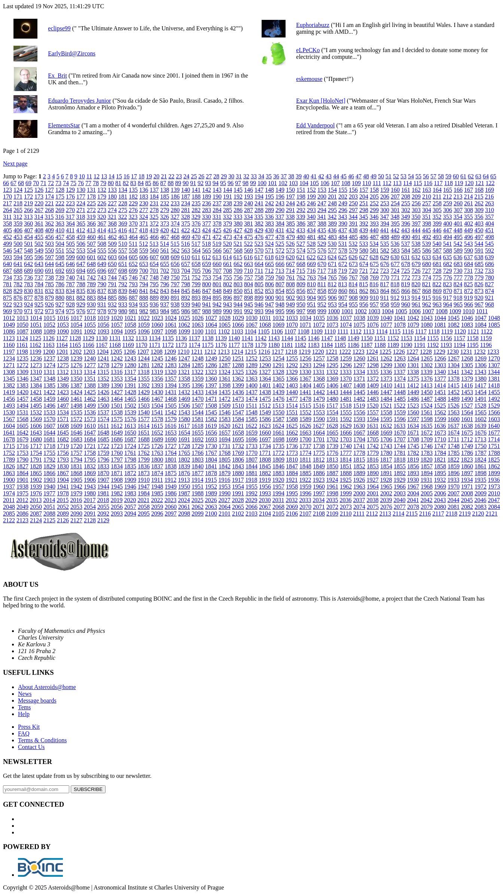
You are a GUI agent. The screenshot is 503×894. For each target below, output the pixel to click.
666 (279, 264)
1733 (251, 446)
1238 (63, 358)
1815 (359, 459)
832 (49, 291)
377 (206, 223)
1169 (128, 345)
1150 (366, 338)
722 (373, 271)
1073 (332, 324)
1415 (453, 385)
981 (133, 311)
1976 (36, 493)
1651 (144, 432)
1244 (144, 358)
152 (311, 190)
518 (206, 244)
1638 (467, 426)
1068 (265, 324)
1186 (353, 345)
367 (101, 223)
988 (206, 311)
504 (59, 244)
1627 (318, 426)
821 (426, 284)
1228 (426, 351)
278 (154, 210)
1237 (49, 358)
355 (468, 217)
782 (17, 284)
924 (28, 304)
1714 (494, 439)
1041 (400, 318)
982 (143, 311)
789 (91, 284)
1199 (35, 351)
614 (227, 257)
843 (164, 291)
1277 (90, 365)
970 (17, 311)
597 (49, 257)
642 (28, 264)
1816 (372, 459)
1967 (413, 486)
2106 (292, 513)
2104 (265, 513)
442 (394, 230)
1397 (211, 385)
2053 (76, 507)
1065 (225, 324)
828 (7, 291)
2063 (211, 507)
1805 (225, 459)
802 (227, 284)
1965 (386, 486)
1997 (319, 493)
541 (447, 244)
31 (239, 176)
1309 (22, 372)
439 (363, 230)
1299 (386, 365)
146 (248, 190)
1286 (211, 365)
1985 (157, 493)
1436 (238, 392)
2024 (184, 500)
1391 (130, 385)
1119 (447, 331)
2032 (292, 500)
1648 (103, 432)
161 (405, 190)
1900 (9, 480)
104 (303, 183)
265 (17, 210)
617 (258, 257)
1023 (157, 318)
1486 (413, 399)
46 (351, 176)
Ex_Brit (57, 75)
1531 (22, 412)
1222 (345, 351)
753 (206, 277)
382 (258, 223)
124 (17, 190)
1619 (211, 426)
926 (49, 304)
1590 (319, 419)
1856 (413, 466)
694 (80, 271)
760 (279, 277)
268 (49, 210)
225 (91, 203)
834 (70, 291)
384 (279, 223)
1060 (157, 324)
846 (196, 291)
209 (416, 196)
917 (447, 298)
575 (311, 250)
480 (300, 237)
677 (395, 264)
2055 (103, 507)
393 (374, 223)
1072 (319, 324)
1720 (76, 446)
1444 (346, 392)
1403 (292, 385)
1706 (386, 439)
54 (411, 176)
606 (143, 257)
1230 (453, 351)
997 (300, 311)
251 (363, 203)
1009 (455, 311)
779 (479, 277)
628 (373, 257)
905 (321, 298)
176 (70, 196)
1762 (144, 453)
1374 (400, 378)
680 (426, 264)
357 (489, 217)
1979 (76, 493)
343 (342, 217)
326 (164, 217)
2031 (278, 500)
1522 (399, 405)
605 (133, 257)
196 (279, 196)
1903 (49, 480)
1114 (382, 331)
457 (59, 237)
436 (331, 230)
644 (49, 264)
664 (258, 264)
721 (363, 271)
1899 (494, 473)
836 (91, 291)
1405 (319, 385)
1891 (386, 473)
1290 (265, 365)
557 (122, 250)
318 (80, 217)
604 (122, 257)
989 (217, 311)
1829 (49, 466)
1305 (467, 365)
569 (248, 250)
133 (112, 190)
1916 (224, 480)
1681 (49, 439)
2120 (478, 513)
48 (366, 176)
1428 (130, 392)
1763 (157, 453)
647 (80, 264)
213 (457, 196)
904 (311, 298)
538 (415, 244)
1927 (372, 480)
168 (479, 190)
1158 (472, 338)
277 (143, 210)
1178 (247, 345)
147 (258, 190)
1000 (334, 311)
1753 (22, 453)
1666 (346, 432)
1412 (413, 385)
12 (97, 176)
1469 (184, 399)
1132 (128, 338)
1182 (300, 345)
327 (174, 217)
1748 (454, 446)
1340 (440, 372)
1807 (251, 459)
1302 (427, 365)
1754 (36, 453)
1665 (332, 432)
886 (122, 298)
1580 (184, 419)
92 (201, 183)
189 (206, 196)
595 (28, 257)
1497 (63, 405)
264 (7, 210)
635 (447, 257)
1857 (427, 466)
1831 (76, 466)
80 (111, 183)
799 (196, 284)
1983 (130, 493)
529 (321, 244)
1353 (117, 378)
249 (342, 203)
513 (153, 244)
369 (122, 223)
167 (468, 190)
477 (269, 237)
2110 (345, 513)
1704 (359, 439)
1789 (9, 459)
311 (7, 217)
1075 (359, 324)
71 (43, 183)
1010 (469, 311)
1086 (9, 331)
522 (248, 244)
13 (104, 176)
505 (70, 244)
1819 (413, 459)
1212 (210, 351)
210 (426, 196)
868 (426, 291)
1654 (184, 432)
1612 (116, 426)
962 (426, 304)
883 (91, 298)
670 (321, 264)
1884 (292, 473)
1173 (181, 345)
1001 (347, 311)
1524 (426, 405)
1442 (319, 392)
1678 (9, 439)
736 (28, 277)
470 (196, 237)
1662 (292, 432)
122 (489, 183)
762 (300, 277)
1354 (130, 378)
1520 (372, 405)
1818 (399, 459)
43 (329, 176)
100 (261, 183)
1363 (251, 378)
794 (143, 284)
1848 (305, 466)
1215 (251, 351)
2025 (197, 500)
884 (101, 298)
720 (352, 271)
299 (374, 210)
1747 (440, 446)
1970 (454, 486)
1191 (420, 345)
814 (352, 284)
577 (332, 250)
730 (457, 271)
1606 (36, 426)
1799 (144, 459)
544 (478, 244)
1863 (9, 473)
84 (141, 183)
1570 (49, 419)
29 (224, 176)
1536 (90, 412)
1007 (428, 311)
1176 (221, 345)
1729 (198, 446)
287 (248, 210)
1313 (76, 372)
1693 (211, 439)
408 (38, 230)
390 (342, 223)
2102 (238, 513)
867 (416, 291)
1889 (359, 473)
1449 (413, 392)
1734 (265, 446)
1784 (440, 453)
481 (311, 237)
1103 (237, 331)
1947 (144, 486)
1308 (9, 372)
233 (175, 203)
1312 (62, 372)
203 (353, 196)
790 (101, 284)
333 (237, 217)
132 (101, 190)
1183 (313, 345)
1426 (103, 392)
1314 (89, 372)
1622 (251, 426)
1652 (157, 432)
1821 (440, 459)
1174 (194, 345)
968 (489, 304)
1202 (76, 351)
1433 (198, 392)
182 (133, 196)
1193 (446, 345)
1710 (440, 439)
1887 (332, 473)
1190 (406, 345)
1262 (386, 358)
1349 (63, 378)
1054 (76, 324)
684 (468, 264)
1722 (103, 446)
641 (17, 264)
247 (321, 203)
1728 (184, 446)
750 (175, 277)
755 (227, 277)
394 (384, 223)
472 (217, 237)
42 (321, 176)
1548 (251, 412)
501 (28, 244)
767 (353, 277)
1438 (265, 392)
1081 (440, 324)
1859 (454, 466)
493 (437, 237)
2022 (157, 500)
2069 (292, 507)
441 (384, 230)
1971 (467, 486)
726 (415, 271)
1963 (359, 486)
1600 (454, 419)
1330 (305, 372)
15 (119, 176)
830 (28, 291)
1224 (372, 351)
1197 (9, 351)
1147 (327, 338)
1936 (494, 480)
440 (373, 230)
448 (457, 230)
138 (164, 190)
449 (468, 230)
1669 (386, 432)
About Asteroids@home (47, 687)
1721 (90, 446)
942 (217, 304)
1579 (171, 419)
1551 (292, 412)
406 (17, 230)
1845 (265, 466)
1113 (369, 331)
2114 (398, 513)
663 (248, 264)
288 (258, 210)
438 (352, 230)
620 (290, 257)
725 (405, 271)
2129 (103, 520)
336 (269, 217)
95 (223, 183)
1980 (90, 493)
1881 (251, 473)
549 (38, 250)
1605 (22, 426)
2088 (49, 513)
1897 (467, 473)
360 (28, 223)
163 (426, 190)
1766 (198, 453)
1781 (400, 453)
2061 (184, 507)
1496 (49, 405)
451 (489, 230)
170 (7, 196)
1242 (117, 358)
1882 (265, 473)
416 (122, 230)
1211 (196, 351)
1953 (225, 486)
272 (91, 210)
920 (478, 298)
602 (101, 257)
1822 (453, 459)
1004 (388, 311)
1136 (181, 338)
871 (458, 291)
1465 (130, 399)
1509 (225, 405)
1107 (290, 331)
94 (216, 183)
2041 (413, 500)
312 (17, 217)
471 (206, 237)
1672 (427, 432)
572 (279, 250)
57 (433, 176)
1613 (130, 426)
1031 (265, 318)
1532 (36, 412)
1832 (90, 466)
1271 (9, 365)
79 (103, 183)
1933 (453, 480)
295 (332, 210)
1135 (168, 338)
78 (96, 183)
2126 (63, 520)
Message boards (37, 700)
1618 (197, 426)
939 (185, 304)
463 (122, 237)
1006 (415, 311)
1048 (494, 318)
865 (395, 291)
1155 (433, 338)
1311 (49, 372)
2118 (451, 513)
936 (154, 304)
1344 (494, 372)
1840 (198, 466)
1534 (63, 412)
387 (311, 223)
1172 (168, 345)
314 (38, 217)
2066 (251, 507)
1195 (472, 345)
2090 (76, 513)
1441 (305, 392)
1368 (319, 378)
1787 (481, 453)
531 (342, 244)
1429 (144, 392)
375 (185, 223)
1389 (103, 385)
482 (321, 237)
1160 (9, 345)
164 (437, 190)
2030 (265, 500)
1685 (103, 439)
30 (231, 176)
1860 (467, 466)
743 (101, 277)
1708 (413, 439)
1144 (287, 338)
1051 (36, 324)
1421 (36, 392)
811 (321, 284)
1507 (198, 405)
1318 (143, 372)
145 (238, 190)
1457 (22, 399)
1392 (144, 385)
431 (279, 230)
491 (416, 237)
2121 (491, 513)
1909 (130, 480)
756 (238, 277)
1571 (63, 419)
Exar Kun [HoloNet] (320, 100)
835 (80, 291)
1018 (90, 318)
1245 (157, 358)
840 (133, 291)
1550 (278, 412)
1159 (486, 338)
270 (70, 210)
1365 (278, 378)
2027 (224, 500)
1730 (211, 446)
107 (335, 183)
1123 (9, 338)
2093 (117, 513)
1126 (48, 338)
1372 (373, 378)
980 (122, 311)
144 (227, 190)
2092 (103, 513)
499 (7, 244)
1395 (184, 385)
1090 (63, 331)
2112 (372, 513)
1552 (305, 412)
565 (206, 250)
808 (290, 284)
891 (175, 298)
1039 (373, 318)
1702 (332, 439)
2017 (89, 500)
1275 (63, 365)
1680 (36, 439)
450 (478, 230)
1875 (171, 473)
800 (206, 284)
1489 (454, 399)
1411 (399, 385)
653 (143, 264)
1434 (211, 392)
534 (373, 244)
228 (122, 203)
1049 (9, 324)
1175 (207, 345)
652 (133, 264)
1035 (319, 318)
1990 (225, 493)
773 (416, 277)
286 (238, 210)
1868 (76, 473)
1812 (318, 459)
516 (185, 244)
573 (290, 250)
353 (447, 217)
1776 (332, 453)
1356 (157, 378)
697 (112, 271)
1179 (260, 345)
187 (185, 196)
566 (217, 250)
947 (269, 304)
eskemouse (309, 79)
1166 (88, 345)
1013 (22, 318)
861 (353, 291)
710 (248, 271)
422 (185, 230)
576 (321, 250)
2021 (143, 500)
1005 (401, 311)
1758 (90, 453)
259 (447, 203)
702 (164, 271)
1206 (129, 351)
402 (468, 223)
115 (417, 183)
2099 (198, 513)
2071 (319, 507)
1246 (171, 358)
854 (279, 291)
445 (426, 230)
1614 (143, 426)
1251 (238, 358)
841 (143, 291)
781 (7, 284)
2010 (494, 493)
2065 (238, 507)
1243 (130, 358)
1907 (103, 480)
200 (321, 196)
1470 (198, 399)
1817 (386, 459)
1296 (346, 365)
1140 (234, 338)
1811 (305, 459)
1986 (171, 493)
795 (154, 284)
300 (384, 210)
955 (353, 304)
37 (284, 176)
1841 (211, 466)
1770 (251, 453)
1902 (36, 480)
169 (489, 190)
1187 (366, 345)
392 (363, 223)
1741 (359, 446)
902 (290, 298)
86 (156, 183)
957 (374, 304)
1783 (427, 453)
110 (366, 183)
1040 (386, 318)
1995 (292, 493)
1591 (332, 419)
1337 (399, 372)
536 (394, 244)
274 (112, 210)
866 (405, 291)
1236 (36, 358)
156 (353, 190)
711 (258, 271)
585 (416, 250)
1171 (154, 345)
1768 (225, 453)
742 (91, 277)
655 (164, 264)
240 (248, 203)
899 (258, 298)
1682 (63, 439)
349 (405, 217)
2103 (251, 513)
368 (112, 223)
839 (122, 291)
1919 (265, 480)
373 (164, 223)
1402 (278, 385)
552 (70, 250)
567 (227, 250)
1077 (386, 324)
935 (143, 304)
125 (28, 190)
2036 (345, 500)
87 (163, 183)
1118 (434, 331)
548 (28, 250)
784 (38, 284)
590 (468, 250)
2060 (171, 507)
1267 (454, 358)
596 (38, 257)
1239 (76, 358)
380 (238, 223)
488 (384, 237)
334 (248, 217)
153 (321, 190)
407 (28, 230)
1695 (238, 439)
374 (175, 223)
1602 (481, 419)
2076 (386, 507)
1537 (103, 412)
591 (479, 250)
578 (342, 250)
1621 (238, 426)
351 (426, 217)
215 (478, 196)
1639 (480, 426)
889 (154, 298)
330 (206, 217)
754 (217, 277)
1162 (35, 345)
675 (374, 264)
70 (36, 183)
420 (164, 230)
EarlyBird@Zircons (71, 53)
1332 (332, 372)
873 (479, 291)
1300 (400, 365)
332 (227, 217)
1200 (49, 351)
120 (468, 183)
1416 (467, 385)
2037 (359, 500)
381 (248, 223)
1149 (353, 338)
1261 (373, 358)
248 (332, 203)
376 (196, 223)
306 (447, 210)
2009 (481, 493)
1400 (251, 385)
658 (196, 264)
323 (132, 217)
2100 (211, 513)
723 (384, 271)
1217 (278, 351)
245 (300, 203)
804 (248, 284)
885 (112, 298)
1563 (454, 412)
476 (258, 237)
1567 (9, 419)
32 (246, 176)
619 (279, 257)
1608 (63, 426)
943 (227, 304)
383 (269, 223)
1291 (278, 365)
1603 (494, 419)
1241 (103, 358)
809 (300, 284)
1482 (359, 399)
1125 (35, 338)
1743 (386, 446)
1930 (413, 480)
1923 (318, 480)
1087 (22, 331)
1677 (494, 432)
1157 (459, 338)
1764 (171, 453)
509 (112, 244)
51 (388, 176)
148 (269, 190)
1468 (171, 399)
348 (394, 217)
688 (17, 271)
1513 (278, 405)
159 (384, 190)
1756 (63, 453)
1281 (144, 365)
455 (38, 237)
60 (456, 176)
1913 (184, 480)
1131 (115, 338)
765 (332, 277)
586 (426, 250)
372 (154, 223)
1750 (481, 446)
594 (17, 257)
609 (175, 257)
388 (321, 223)
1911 (157, 480)
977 (91, 311)
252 (374, 203)
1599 (440, 419)
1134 (154, 338)
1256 (305, 358)
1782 (413, 453)
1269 (481, 358)
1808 (265, 459)
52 (396, 176)
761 (290, 277)
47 (359, 176)
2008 (467, 493)
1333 (345, 372)
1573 (90, 419)
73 (58, 183)
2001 (373, 493)
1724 (130, 446)
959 (395, 304)
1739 (332, 446)
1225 (385, 351)
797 (175, 284)
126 (38, 190)
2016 (76, 500)
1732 (238, 446)
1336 (386, 372)
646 (70, 264)
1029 (238, 318)
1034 (305, 318)
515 (174, 244)
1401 (265, 385)
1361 (225, 378)
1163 (48, 345)
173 (38, 196)
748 (154, 277)
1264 (413, 358)
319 (90, 217)
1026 (198, 318)
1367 (305, 378)
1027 (211, 318)
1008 (442, 311)
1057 (117, 324)
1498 (76, 405)
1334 (359, 372)
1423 (63, 392)
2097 (171, 513)
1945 (117, 486)
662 (238, 264)
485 (353, 237)
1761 (130, 453)
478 (279, 237)
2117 (438, 513)
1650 (130, 432)
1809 (278, 459)
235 (196, 203)
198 (300, 196)
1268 (467, 358)
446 (436, 230)
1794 (76, 459)
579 (353, 250)
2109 (332, 513)
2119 (464, 513)
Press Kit (29, 727)
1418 (494, 385)
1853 (373, 466)
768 (363, 277)
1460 (63, 399)
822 (436, 284)
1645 (63, 432)
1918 (251, 480)
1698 (278, 439)
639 (489, 257)
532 (352, 244)
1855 (400, 466)
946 (258, 304)
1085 (494, 324)
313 (28, 217)
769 (374, 277)
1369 (332, 378)
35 (269, 176)
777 (458, 277)
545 (489, 244)
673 (353, 264)
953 (332, 304)
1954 (238, 486)
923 (17, 304)
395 (395, 223)
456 (49, 237)
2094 (130, 513)
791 (112, 284)
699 (133, 271)
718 (331, 271)
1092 (90, 331)
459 (80, 237)
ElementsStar (64, 125)
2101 (225, 513)
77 (88, 183)
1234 (9, 358)
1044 (440, 318)
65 (493, 176)
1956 (265, 486)
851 (248, 291)
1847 (292, 466)
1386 (63, 385)
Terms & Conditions (42, 740)
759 (269, 277)
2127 (76, 520)
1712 (467, 439)
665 (269, 264)
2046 (480, 500)
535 (384, 244)
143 (217, 190)
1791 (36, 459)
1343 (480, 372)
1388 (90, 385)
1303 (440, 365)
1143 (274, 338)
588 (447, 250)
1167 (101, 345)
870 (447, 291)
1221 (332, 351)
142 (206, 190)
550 (49, 250)
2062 (198, 507)
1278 (103, 365)
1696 (251, 439)
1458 (36, 399)
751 (185, 277)
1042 (413, 318)
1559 (400, 412)
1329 (292, 372)
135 (133, 190)
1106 (277, 331)
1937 (9, 486)
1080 (427, 324)
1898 (481, 473)
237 (217, 203)
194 (258, 196)
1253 (265, 358)
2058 (144, 507)
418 (143, 230)
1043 (427, 318)
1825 (494, 459)
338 (290, 217)
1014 (36, 318)
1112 (356, 331)
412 (80, 230)
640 (7, 264)
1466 (144, 399)
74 (66, 183)
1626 (305, 426)
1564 (467, 412)
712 (269, 271)
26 (201, 176)
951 (311, 304)
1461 (76, 399)
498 (489, 237)
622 (311, 257)
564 (196, 250)
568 (238, 250)
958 (384, 304)
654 (154, 264)
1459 (49, 399)
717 (321, 271)
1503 (144, 405)
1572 (76, 419)
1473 (238, 399)
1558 (386, 412)
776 (447, 277)
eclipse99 (59, 28)
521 (237, 244)
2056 (117, 507)
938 (175, 304)
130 (80, 190)
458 (70, 237)
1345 (9, 378)
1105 (263, 331)
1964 (373, 486)
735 (17, 277)
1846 (278, 466)
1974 (9, 493)
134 (122, 190)
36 (276, 176)
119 (458, 183)
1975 (22, 493)
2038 (372, 500)
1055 (90, 324)
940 (196, 304)
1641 (9, 432)
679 (416, 264)
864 (384, 291)
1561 (427, 412)
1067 (251, 324)
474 (238, 237)
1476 (278, 399)
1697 (265, 439)
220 (38, 203)
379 (227, 223)
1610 (90, 426)
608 (164, 257)
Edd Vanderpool (315, 125)
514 (164, 244)
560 (154, 250)
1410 (386, 385)
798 (185, 284)
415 (111, 230)
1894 (427, 473)
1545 (211, 412)
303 (416, 210)
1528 (480, 405)
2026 (211, 500)
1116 (408, 331)
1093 (103, 331)
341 (321, 217)
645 (59, 264)
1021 (130, 318)
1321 (184, 372)
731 (468, 271)
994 (269, 311)
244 (290, 203)
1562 (440, 412)
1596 (400, 419)
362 (49, 223)
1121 (473, 331)
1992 (251, 493)
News (24, 694)
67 (13, 183)
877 (28, 298)
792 (122, 284)
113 (397, 183)
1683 (76, 439)
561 (164, 250)
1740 (346, 446)
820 (415, 284)
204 (363, 196)
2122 (9, 520)
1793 (63, 459)
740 (70, 277)
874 (489, 291)
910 (374, 298)
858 (321, 291)
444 (415, 230)
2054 (90, 507)
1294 (319, 365)
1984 (144, 493)
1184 (327, 345)
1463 (103, 399)
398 (426, 223)
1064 (211, 324)
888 (143, 298)
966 (468, 304)
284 (217, 210)
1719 (63, 446)
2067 (265, 507)
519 (216, 244)
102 (282, 183)
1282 (157, 365)
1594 (373, 419)
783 (28, 284)
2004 (413, 493)
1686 (117, 439)
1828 (36, 466)
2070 (305, 507)
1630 (359, 426)
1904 (63, 480)
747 (143, 277)
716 (311, 271)
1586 (265, 419)
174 (49, 196)
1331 (318, 372)
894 (206, 298)
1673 (440, 432)
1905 (76, 480)
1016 (63, 318)
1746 (427, 446)
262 (479, 203)
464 (133, 237)
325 (153, 217)
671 (332, 264)
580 (363, 250)
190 (217, 196)
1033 (292, 318)
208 (405, 196)
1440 (292, 392)
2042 (426, 500)
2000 (359, 493)
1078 (400, 324)
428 (248, 230)
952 (321, 304)
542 (457, 244)
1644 (49, 432)
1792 (49, 459)
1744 (400, 446)
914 (415, 298)
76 (81, 183)
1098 (171, 331)
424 (206, 230)
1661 (278, 432)
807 (279, 284)
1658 (238, 432)
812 (331, 284)
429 (258, 230)
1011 (482, 311)
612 (206, 257)
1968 (427, 486)
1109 (317, 331)
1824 (480, 459)
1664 (319, 432)
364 (70, 223)
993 (258, 311)
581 (374, 250)
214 (468, 196)
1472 (225, 399)
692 (59, 271)
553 (80, 250)
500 (17, 244)
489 (395, 237)
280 (175, 210)
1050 (22, 324)
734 (7, 277)
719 (342, 271)
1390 (117, 385)
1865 (36, 473)
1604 (9, 426)
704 (185, 271)
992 (248, 311)
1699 (292, 439)
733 (489, 271)
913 (405, 298)
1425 (90, 392)
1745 (413, 446)
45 (344, 176)
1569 (36, 419)
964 (447, 304)
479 (290, 237)
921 (489, 298)
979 (112, 311)
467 (164, 237)
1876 (184, 473)
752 (196, 277)
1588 (292, 419)
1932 (440, 480)
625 (342, 257)
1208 (156, 351)
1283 (171, 365)
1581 (198, 419)
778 (468, 277)
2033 (305, 500)
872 (468, 291)
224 (80, 203)
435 (321, 230)
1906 (90, 480)
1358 (184, 378)
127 (49, 190)
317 (69, 217)
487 (374, 237)
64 (486, 176)
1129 (88, 338)
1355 (144, 378)
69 (28, 183)
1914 (197, 480)
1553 (319, 412)
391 (353, 223)
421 (174, 230)
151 (300, 190)
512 (143, 244)
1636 (440, 426)
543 (468, 244)
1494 (22, 405)
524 (269, 244)
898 (248, 298)
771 (395, 277)
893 (196, 298)
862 (363, 291)
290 (279, 210)
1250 (225, 358)
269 (59, 210)
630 (394, 257)
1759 (103, 453)
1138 (207, 338)
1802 (184, 459)
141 (196, 190)
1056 (103, 324)
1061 (171, 324)
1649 (117, 432)
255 (405, 203)
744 (112, 277)
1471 (211, 399)
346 (373, 217)
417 (132, 230)
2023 (170, 500)
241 (258, 203)
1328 (278, 372)
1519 (359, 405)
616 (248, 257)
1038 (359, 318)
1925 (345, 480)
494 (447, 237)
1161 (22, 345)
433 (300, 230)
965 (458, 304)
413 (90, 230)
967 (479, 304)
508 (101, 244)
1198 (22, 351)
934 (133, 304)
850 (238, 291)
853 (269, 291)
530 (331, 244)
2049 (22, 507)
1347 (36, 378)
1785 (454, 453)
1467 (157, 399)
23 (179, 176)
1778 (359, 453)
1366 (292, 378)
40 (306, 176)
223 (70, 203)
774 (426, 277)
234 (185, 203)
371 (143, 223)
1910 (144, 480)
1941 (63, 486)
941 (206, 304)
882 (80, 298)
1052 (49, 324)
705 (196, 271)
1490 (467, 399)
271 (80, 210)
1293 (305, 365)
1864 (22, 473)
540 (436, 244)
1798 (130, 459)
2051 (49, 507)
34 (261, 176)
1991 (238, 493)
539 (426, 244)
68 (21, 183)
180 (112, 196)
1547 (238, 412)
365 (80, 223)
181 (122, 196)
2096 (157, 513)
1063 (198, 324)
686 (489, 264)
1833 (103, 466)
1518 (345, 405)
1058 (130, 324)
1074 (346, 324)
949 (290, 304)
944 (238, 304)
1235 (22, 358)
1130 (101, 338)
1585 (251, 419)
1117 (421, 331)
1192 (433, 345)
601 (91, 257)
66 (6, 183)
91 (193, 183)
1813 (332, 459)
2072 (332, 507)
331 (216, 217)
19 (149, 176)
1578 (157, 419)
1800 (157, 459)
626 (352, 257)
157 (363, 190)
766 (342, 277)
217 (7, 203)
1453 (467, 392)
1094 (117, 331)
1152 (393, 338)
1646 (76, 432)
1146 (313, 338)
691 (49, 271)
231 (154, 203)
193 (248, 196)
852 (258, 291)
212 (447, 196)
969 (7, 311)
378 (217, 223)
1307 (494, 365)
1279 (117, 365)
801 (217, 284)
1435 (225, 392)
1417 (480, 385)
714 (290, 271)
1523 (413, 405)
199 (311, 196)
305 (437, 210)
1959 (305, 486)
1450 (427, 392)
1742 (373, 446)
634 (436, 257)
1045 (454, 318)
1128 (75, 338)
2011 (9, 500)
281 (185, 210)
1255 (292, 358)
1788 (494, 453)
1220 (318, 351)
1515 (305, 405)
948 (279, 304)
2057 (130, 507)
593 (7, 257)
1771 (265, 453)
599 (70, 257)
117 (438, 183)
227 (112, 203)
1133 (141, 338)
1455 (494, 392)
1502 (130, 405)
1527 (467, 405)
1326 (251, 372)
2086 (22, 513)
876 (17, 298)
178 (91, 196)
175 (59, 196)
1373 (386, 378)
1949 (171, 486)
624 (331, 257)
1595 (386, 419)
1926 (359, 480)
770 (384, 277)
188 (196, 196)
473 (227, 237)
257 (426, 203)
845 (185, 291)
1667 (359, 432)
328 (185, 217)
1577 (144, 419)
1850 (332, 466)
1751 (494, 446)
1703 (346, 439)
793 (133, 284)
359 (17, 223)
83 (133, 183)
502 (38, 244)
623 (321, 257)
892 (185, 298)
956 (363, 304)
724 (394, 271)
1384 (36, 385)
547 (17, 250)
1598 (427, 419)
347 (384, 217)
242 (269, 203)
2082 (467, 507)
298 (363, 210)
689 (28, 271)
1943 (90, 486)
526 (290, 244)
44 (336, 176)
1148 (340, 338)
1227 (412, 351)
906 (332, 298)
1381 (494, 378)
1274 (49, 365)
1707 (400, 439)
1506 (184, 405)
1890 (373, 473)
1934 (467, 480)
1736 (292, 446)
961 (416, 304)
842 (154, 291)
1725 (144, 446)
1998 (332, 493)
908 (353, 298)
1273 (36, 365)
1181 (287, 345)
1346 (22, 378)
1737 (305, 446)
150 (290, 190)
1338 (413, 372)
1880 (238, 473)
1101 (210, 331)
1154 (420, 338)
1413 (426, 385)
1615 (157, 426)
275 (122, 210)
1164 (62, 345)
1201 (62, 351)
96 (231, 183)
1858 (440, 466)
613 (216, 257)
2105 (278, 513)
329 (195, 217)
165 (447, 190)
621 (300, 257)
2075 (373, 507)
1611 (103, 426)
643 (38, 264)
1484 (386, 399)
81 (118, 183)
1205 (116, 351)
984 (164, 311)
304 (426, 210)
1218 (291, 351)
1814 (345, 459)
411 (70, 230)
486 (363, 237)
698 (122, 271)
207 (395, 196)
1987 (184, 493)
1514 (292, 405)
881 (70, 298)
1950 (184, 486)
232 (164, 203)
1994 (278, 493)
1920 (278, 480)
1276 (76, 365)
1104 (250, 331)
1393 (157, 385)
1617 (184, 426)
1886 (319, 473)
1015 (49, 318)
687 (7, 271)
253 (384, 203)
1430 (157, 392)
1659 (251, 432)
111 (376, 183)
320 (101, 217)
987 (196, 311)
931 (101, 304)
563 (185, 250)
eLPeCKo (308, 50)
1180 (274, 345)
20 (156, 176)
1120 (460, 331)
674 (363, 264)
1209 (170, 351)
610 (185, 257)
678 (405, 264)
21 (164, 176)
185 (164, 196)
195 (269, 196)
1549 (265, 412)
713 (279, 271)
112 (386, 183)
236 (206, 203)
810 (311, 284)
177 (80, 196)
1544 (198, 412)
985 (175, 311)
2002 (386, 493)
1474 (251, 399)
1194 (459, 345)
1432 (184, 392)
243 (279, 203)
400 (447, 223)
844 (175, 291)
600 (80, 257)
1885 (305, 473)
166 (458, 190)
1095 (130, 331)
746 (133, 277)
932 (112, 304)
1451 (440, 392)
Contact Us (31, 747)
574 (300, 250)
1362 (238, 378)
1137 (194, 338)
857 (311, 291)
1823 (467, 459)
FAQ (24, 733)
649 (101, 264)
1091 (76, 331)
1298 (373, 365)
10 (82, 176)
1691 (184, 439)
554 (91, 250)
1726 (157, 446)
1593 (359, 419)
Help (24, 714)
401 (458, 223)
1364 (265, 378)
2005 (427, 493)
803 (238, 284)
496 (468, 237)
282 (196, 210)
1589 (305, 419)
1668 (373, 432)
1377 (440, 378)
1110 (330, 331)
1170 (141, 345)
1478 (305, 399)
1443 (332, 392)
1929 (399, 480)
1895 (440, 473)
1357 (171, 378)
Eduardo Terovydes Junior (79, 100)
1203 (89, 351)
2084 (494, 507)
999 (321, 311)
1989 (211, 493)
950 (300, 304)
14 (112, 176)
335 (258, 217)
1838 (171, 466)
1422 (49, 392)
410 (59, 230)
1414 (440, 385)
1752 (9, 453)
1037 (346, 318)
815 (363, 284)
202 (342, 196)
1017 (76, 318)
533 (363, 244)
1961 (332, 486)
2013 (36, 500)
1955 (251, 486)
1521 (386, 405)
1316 (116, 372)
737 (38, 277)
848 (217, 291)
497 (479, 237)
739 (59, 277)
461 (101, 237)
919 (468, 298)
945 (248, 304)
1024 (171, 318)
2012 (22, 500)
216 (489, 196)
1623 (265, 426)
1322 (197, 372)
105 (314, 183)
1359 (198, 378)
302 (405, 210)
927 (59, 304)
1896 (454, 473)
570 (258, 250)
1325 (238, 372)
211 (437, 196)
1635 (426, 426)
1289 (251, 365)
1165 (75, 345)
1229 (439, 351)
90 (186, 183)
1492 (494, 399)
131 (91, 190)
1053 (63, 324)
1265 (427, 358)
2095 (144, 513)
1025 (184, 318)
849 (227, 291)
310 (489, 210)
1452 (454, 392)
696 (101, 271)
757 (248, 277)
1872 (130, 473)
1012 (9, 318)
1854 (386, 466)
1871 (117, 473)
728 (436, 271)
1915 (211, 480)
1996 (305, 493)
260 (458, 203)
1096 (144, 331)
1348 (49, 378)
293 (311, 210)
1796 (103, 459)
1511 (251, 405)
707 (217, 271)
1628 (332, 426)
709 (238, 271)
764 (321, 277)
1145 (300, 338)
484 (342, 237)
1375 (413, 378)
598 (59, 257)
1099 (184, 331)
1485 (400, 399)
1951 (198, 486)
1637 (453, 426)
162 (416, 190)
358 (7, 223)
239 (238, 203)
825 (468, 284)
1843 (238, 466)
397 (416, 223)
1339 (426, 372)
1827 (22, 466)
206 (384, 196)
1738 (319, 446)
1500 (103, 405)
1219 (305, 351)
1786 (467, 453)
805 (258, 284)
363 (59, 223)
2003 (400, 493)
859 (332, 291)
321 (111, 217)
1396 (198, 385)
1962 (346, 486)
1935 (480, 480)
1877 (198, 473)
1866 (49, 473)
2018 (103, 500)
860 (342, 291)
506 (80, 244)
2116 (425, 513)
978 (101, 311)
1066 (238, 324)
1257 (319, 358)
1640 (494, 426)
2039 (386, 500)
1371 (359, 378)
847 (206, 291)
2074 (359, 507)
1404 (305, 385)
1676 (481, 432)
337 (279, 217)
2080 (440, 507)
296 (342, 210)
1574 (103, 419)
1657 (225, 432)
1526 (453, 405)
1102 (224, 331)
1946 (130, 486)
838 (112, 291)
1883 (278, 473)
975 (70, 311)
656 (175, 264)
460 (91, 237)
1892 (400, 473)
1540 (144, 412)
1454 (481, 392)
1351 (90, 378)
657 (185, 264)
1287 (225, 365)
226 (101, 203)
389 (332, 223)
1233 (493, 351)
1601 (467, 419)
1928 (386, 480)
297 (353, 210)
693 (70, 271)
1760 (117, 453)
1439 (278, 392)
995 (279, 311)
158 (374, 190)
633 (426, 257)
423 (195, 230)
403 (479, 223)
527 (300, 244)
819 (405, 284)
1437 (251, 392)
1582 (211, 419)
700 (143, 271)
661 (227, 264)
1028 (225, 318)
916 (436, 298)
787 (70, 284)
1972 (481, 486)
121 (479, 183)
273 (101, 210)
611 (196, 257)
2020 (130, 500)
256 (416, 203)
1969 (440, 486)
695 (91, 271)
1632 (386, 426)
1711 (453, 439)
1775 (319, 453)
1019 (103, 318)
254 (395, 203)
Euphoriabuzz (312, 25)
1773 (292, 453)
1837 (157, 466)
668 (300, 264)
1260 (359, 358)
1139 (221, 338)
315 (49, 217)
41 (314, 176)
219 (28, 203)
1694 (225, 439)
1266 (440, 358)
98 (246, 183)
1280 (130, 365)
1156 (446, 338)
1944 (103, 486)
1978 (63, 493)
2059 (157, 507)
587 (437, 250)
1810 (292, 459)
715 (300, 271)
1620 (224, 426)
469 (185, 237)
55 (418, 176)
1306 (481, 365)
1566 (494, 412)
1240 (90, 358)
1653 (171, 432)
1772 (278, 453)
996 (290, 311)
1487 (427, 399)
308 (468, 210)
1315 (103, 372)
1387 (76, 385)
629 (384, 257)
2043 (440, 500)
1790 (22, 459)
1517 (332, 405)
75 (73, 183)
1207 (143, 351)
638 (478, 257)
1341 (453, 372)
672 (342, 264)
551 (59, 250)
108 (345, 183)
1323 (211, 372)
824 (457, 284)
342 (331, 217)
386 (300, 223)
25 (194, 176)
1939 (36, 486)
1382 (9, 385)
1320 (170, 372)
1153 (406, 338)
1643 (36, 432)
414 (101, 230)
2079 (427, 507)
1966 (400, 486)
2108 (319, 513)
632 (415, 257)
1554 (332, 412)
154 (332, 190)
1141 (247, 338)
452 (7, 237)
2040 (399, 500)
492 (426, 237)
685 (479, 264)
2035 (332, 500)
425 (216, 230)
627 (363, 257)
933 (122, 304)
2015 (62, 500)
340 (311, 217)
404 (489, 223)
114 (407, 183)
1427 (117, 392)
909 (363, 298)
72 (51, 183)
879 (49, 298)
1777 (346, 453)
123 (7, 190)
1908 (117, 480)
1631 (372, 426)
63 (478, 176)
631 (405, 257)
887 (133, 298)
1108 (303, 331)
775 (437, 277)
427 (237, 230)
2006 (440, 493)
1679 (22, 439)
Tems (24, 707)
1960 (319, 486)
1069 (278, 324)
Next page (15, 163)
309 (479, 210)
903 (300, 298)
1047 (481, 318)
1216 (264, 351)
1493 (9, 405)
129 (70, 190)
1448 (400, 392)
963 (437, 304)
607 (154, 257)
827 (489, 284)
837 (101, 291)
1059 (144, 324)
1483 (373, 399)
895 (217, 298)
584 (405, 250)
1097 (157, 331)
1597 (413, 419)
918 (457, 298)
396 (405, 223)
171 (17, 196)
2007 (454, 493)
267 (38, 210)
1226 (399, 351)
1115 (395, 331)
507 (91, 244)
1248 (198, 358)
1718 (49, 446)
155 (342, 190)
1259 (346, 358)
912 (394, 298)
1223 (359, 351)
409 (49, 230)
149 (279, 190)
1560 (413, 412)
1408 (359, 385)
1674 (454, 432)
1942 (76, 486)
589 (458, 250)
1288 (238, 365)
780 (489, 277)
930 (91, 304)
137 (154, 190)
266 (28, 210)
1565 (481, 412)
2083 (481, 507)
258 (437, 203)
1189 (393, 345)
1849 (319, 466)
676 (384, 264)
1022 (144, 318)
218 (17, 203)
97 (238, 183)
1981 (103, 493)
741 (80, 277)
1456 (9, 399)
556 (112, 250)
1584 (238, 419)
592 (489, 250)
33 (254, 176)
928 (70, 304)
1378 (454, 378)
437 (342, 230)
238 (227, 203)
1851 (346, 466)
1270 (494, 358)
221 (49, 203)
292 (300, 210)
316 (59, 217)
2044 (453, 500)
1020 (117, 318)
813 (342, 284)
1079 (413, 324)
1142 (260, 338)
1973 (494, 486)
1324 (224, 372)
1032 (278, 318)
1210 (183, 351)
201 (332, 196)
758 (258, 277)
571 (269, 250)
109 (356, 183)
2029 (251, 500)
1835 (130, 466)
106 (324, 183)
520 (227, 244)
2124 (36, 520)
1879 (225, 473)
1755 (49, 453)
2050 (36, 507)
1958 (292, 486)
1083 (467, 324)
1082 (454, 324)
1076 (373, 324)
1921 (292, 480)
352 (436, 217)
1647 (90, 432)
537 (405, 244)
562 (175, 250)
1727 (171, 446)
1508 (211, 405)
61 (463, 176)
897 (238, 298)
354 (457, 217)
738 (49, 277)
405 (7, 230)
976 (80, 311)
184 (154, 196)
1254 (278, 358)
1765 (184, 453)
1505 (171, 405)
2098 (184, 513)
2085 (9, 513)
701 (154, 271)
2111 (359, 513)
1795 (90, 459)
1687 (130, 439)
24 (186, 176)
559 (143, 250)
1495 (36, 405)
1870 (103, 473)
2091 (90, 513)
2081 (454, 507)
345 (363, 217)
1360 (211, 378)
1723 (117, 446)
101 (272, 183)
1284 (184, 365)
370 (133, 223)
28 (216, 176)
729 (447, 271)
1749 (467, 446)
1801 (171, 459)
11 (89, 176)
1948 (157, 486)
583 (395, 250)
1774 (305, 453)
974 (59, 311)
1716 (22, 446)
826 (478, 284)
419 (153, 230)
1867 (63, 473)
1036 (332, 318)
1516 (318, 405)
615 (237, 257)
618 (269, 257)
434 (311, 230)
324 (143, 217)
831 (38, 291)
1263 (400, 358)
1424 (76, 392)
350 (415, 217)
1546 (225, 412)
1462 (90, 399)
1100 (197, 331)
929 (80, 304)
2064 (225, 507)
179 (101, 196)
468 (175, 237)
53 (403, 176)
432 (290, 230)
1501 (117, 405)
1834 (117, 466)
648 (91, 264)
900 (269, 298)
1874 (157, 473)
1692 (198, 439)
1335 (372, 372)
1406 (332, 385)
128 (59, 190)
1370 (346, 378)
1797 (117, 459)
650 (112, 264)
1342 (467, 372)
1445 (359, 392)
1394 (171, 385)
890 (164, 298)
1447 (386, 392)
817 (384, 284)
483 (332, 237)
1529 (494, 405)
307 (458, 210)
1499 (90, 405)
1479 (319, 399)
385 (290, 223)
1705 (373, 439)
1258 (332, 358)
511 (133, 244)
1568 (22, 419)
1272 (22, 365)
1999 (346, 493)
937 (164, 304)
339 (300, 217)
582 (384, 250)
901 (279, 298)
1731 (225, 446)
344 (352, 217)
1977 (49, 493)
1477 (292, 399)
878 (38, 298)
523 (258, 244)
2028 (238, 500)
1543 (184, 412)
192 (238, 196)
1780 (386, 453)
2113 (385, 513)
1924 (332, 480)
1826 (9, 466)
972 (38, 311)
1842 (225, 466)
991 (238, 311)
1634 (413, 426)
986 (185, 311)
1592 (346, 419)
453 (17, 237)
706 (206, 271)
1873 (144, 473)
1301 (413, 365)
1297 (359, 365)
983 (154, 311)
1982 (117, 493)
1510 (238, 405)
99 (253, 183)
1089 (49, 331)
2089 (63, 513)
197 (290, 196)
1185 (340, 345)
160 (395, 190)
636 (457, 257)
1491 (481, 399)
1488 (440, 399)
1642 (22, 432)
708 (227, 271)
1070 (292, 324)
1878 (211, 473)
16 (126, 176)
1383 (22, 385)
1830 (63, 466)
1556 (359, 412)
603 (112, 257)
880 (59, 298)
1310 (36, 372)
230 (143, 203)
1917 (238, 480)
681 (437, 264)
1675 (467, 432)
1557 (373, 412)
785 (49, 284)
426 (227, 230)
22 (171, 176)
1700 (305, 439)
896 (227, 298)
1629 (345, 426)
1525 (440, 405)
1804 (211, 459)
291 (290, 210)
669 (311, 264)
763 (311, 277)
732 (478, 271)
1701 (319, 439)
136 (143, 190)
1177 (234, 345)
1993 (265, 493)
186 (175, 196)
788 (80, 284)
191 (227, 196)
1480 (332, 399)
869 (437, 291)
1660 (265, 432)
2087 (36, 513)
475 (248, 237)
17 (134, 176)
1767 (211, 453)
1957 (278, 486)
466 (154, 237)
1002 (361, 311)
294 (321, 210)
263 (489, 203)
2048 (9, 507)
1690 (171, 439)
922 (7, 304)
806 (269, 284)
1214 (237, 351)
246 (311, 203)
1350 (76, 378)
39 (299, 176)
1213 (224, 351)
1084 (481, 324)
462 (112, 237)
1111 (342, 331)
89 (178, 183)
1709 (427, 439)
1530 (9, 412)
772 (405, 277)
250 (353, 203)
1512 (265, 405)
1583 (225, 419)
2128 (90, 520)
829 (17, 291)
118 (448, 183)
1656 (211, 432)
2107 (305, 513)
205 (374, 196)
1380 (481, 378)
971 (28, 311)
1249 (211, 358)
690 (38, 271)
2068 (278, 507)
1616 (170, 426)
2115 (411, 513)
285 (227, 210)
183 (143, 196)
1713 (480, 439)
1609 (76, 426)
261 (468, 203)
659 (206, 264)
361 (38, 223)
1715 (9, 446)
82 (126, 183)
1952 (211, 486)
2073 (346, 507)
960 (405, 304)
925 (38, 304)
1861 (481, 466)
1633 (399, 426)
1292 (292, 365)
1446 (373, 392)
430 (269, 230)
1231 (466, 351)
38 (291, 176)
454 (28, 237)
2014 (49, 500)
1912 (170, 480)
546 (7, 250)
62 (471, 176)
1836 (144, 466)
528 (311, 244)
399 (437, 223)
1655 (198, 432)
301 (395, 210)
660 (217, 264)
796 (164, 284)
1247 (184, 358)
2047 (494, 500)
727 (426, 271)
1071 (305, 324)
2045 (467, 500)
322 (122, 217)
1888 (346, 473)
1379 (467, 378)
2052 (63, 507)
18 (141, 176)
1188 (379, 345)
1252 (251, 358)
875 (7, 298)
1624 (278, 426)
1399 (238, 385)
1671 (413, 432)
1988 (198, 493)
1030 (251, 318)
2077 (400, 507)
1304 (454, 365)
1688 (144, 439)
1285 (198, 365)
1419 (9, 392)
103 (293, 183)
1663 (305, 432)
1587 (278, 419)
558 (133, 250)
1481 (346, 399)
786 (59, 284)
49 (374, 176)
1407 (346, 385)
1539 (130, 412)
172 (28, 196)
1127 (62, 338)
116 (428, 183)
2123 (22, 520)
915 (426, 298)
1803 (198, 459)
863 (374, 291)
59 (448, 176)
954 (342, 304)
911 (384, 298)
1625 (292, 426)
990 (227, 311)
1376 (427, 378)
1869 (90, 473)
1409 (373, 385)
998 (311, 311)
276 (133, 210)
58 (441, 176)
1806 (238, 459)
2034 (318, 500)
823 (447, 284)
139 (175, 190)
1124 (22, 338)
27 (209, 176)
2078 (413, 507)
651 (122, 264)
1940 (49, 486)
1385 (49, 385)
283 (206, 210)
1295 (332, 365)
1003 (374, 311)
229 (133, 203)
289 (269, 210)
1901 (22, 480)
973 (49, 311)
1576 (130, 419)
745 (122, 277)
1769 (238, 453)
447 (447, 230)
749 (164, 277)
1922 (305, 480)
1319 (157, 372)
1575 (117, 419)
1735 (278, 446)
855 (290, 291)
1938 (22, 486)
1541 (157, 412)
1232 (480, 351)
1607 (49, 426)
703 (175, 271)
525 (279, 244)
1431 (171, 392)
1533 (49, 412)
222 (59, 203)
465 (143, 237)
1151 (379, 338)
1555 (346, 412)
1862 (494, 466)
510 (122, 244)
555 (101, 250)
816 (373, 284)
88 (171, 183)
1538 (117, 412)
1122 (486, 331)
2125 (49, 520)
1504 (157, 405)
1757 (76, 453)
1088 (36, 331)
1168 (115, 345)
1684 (90, 439)
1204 (103, 351)
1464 (117, 399)
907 (342, 298)
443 (405, 230)
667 (290, 264)
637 (468, 257)
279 (164, 210)
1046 (467, 318)
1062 (184, 324)
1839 (184, 466)
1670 (400, 432)
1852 (359, 466)
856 (300, 291)
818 (394, 284)
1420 (22, 392)
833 (59, 291)
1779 (373, 453)
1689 (157, 439)
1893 (413, 473)
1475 (265, 399)
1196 (486, 345)
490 (405, 237)
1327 (265, 372)
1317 (130, 372)
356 (478, 217)
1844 (251, 466)
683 (458, 264)
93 (208, 183)
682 (447, 264)
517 (195, 244)
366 (91, 223)
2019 (116, 500)
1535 (76, 412)
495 (458, 237)
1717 (36, 446)
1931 (426, 480)
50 (381, 176)
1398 (225, 385)
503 (49, 244)
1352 (103, 378)
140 (185, 190)
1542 (171, 412)
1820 (426, 459)
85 (148, 183)
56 (426, 176)
